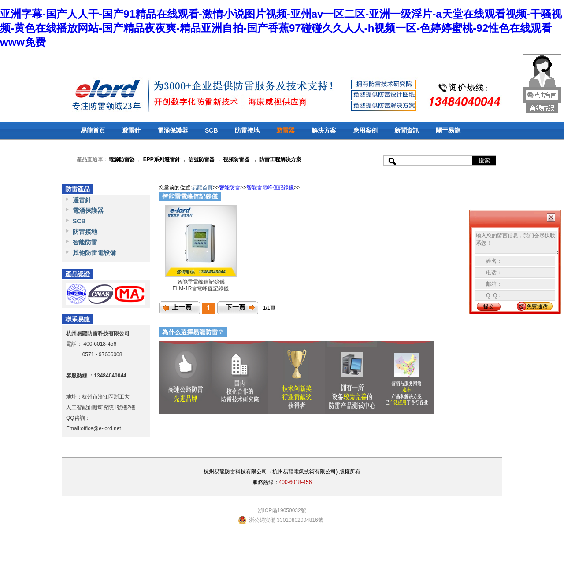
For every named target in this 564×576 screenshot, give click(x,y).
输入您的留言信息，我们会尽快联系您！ (516, 243)
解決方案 (324, 130)
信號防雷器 (201, 159)
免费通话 (537, 306)
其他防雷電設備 (94, 252)
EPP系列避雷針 (161, 159)
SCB (211, 130)
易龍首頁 (93, 130)
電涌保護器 (172, 130)
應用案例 (365, 130)
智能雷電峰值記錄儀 (270, 188)
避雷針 (131, 130)
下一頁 (235, 307)
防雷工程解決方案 (279, 159)
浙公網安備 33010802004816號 (286, 520)
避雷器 (285, 130)
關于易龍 (448, 130)
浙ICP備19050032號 (282, 510)
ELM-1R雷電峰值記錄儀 (200, 288)
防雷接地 (247, 130)
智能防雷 (85, 242)
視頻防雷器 (236, 159)
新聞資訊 (406, 130)
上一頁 (182, 307)
